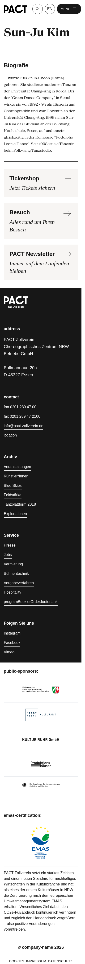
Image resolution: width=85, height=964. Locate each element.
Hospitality (12, 592)
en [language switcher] (49, 9)
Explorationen (15, 514)
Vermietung (13, 564)
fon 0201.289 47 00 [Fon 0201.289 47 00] (20, 407)
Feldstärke (12, 495)
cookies (16, 961)
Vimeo (9, 652)
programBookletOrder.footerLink (31, 602)
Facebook (12, 643)
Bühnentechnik (16, 573)
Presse (10, 545)
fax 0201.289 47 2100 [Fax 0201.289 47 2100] (22, 416)
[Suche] (37, 9)
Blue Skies (13, 486)
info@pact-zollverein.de (23, 426)
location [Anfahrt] (10, 435)
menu (69, 9)
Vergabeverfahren (19, 583)
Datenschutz (60, 961)
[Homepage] (15, 9)
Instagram (12, 633)
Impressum (36, 961)
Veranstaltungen (17, 467)
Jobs (8, 555)
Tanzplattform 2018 (20, 504)
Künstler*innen (16, 476)
